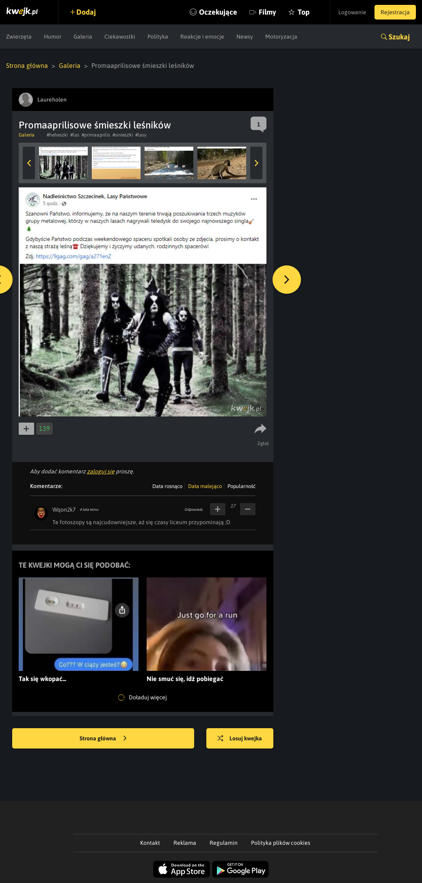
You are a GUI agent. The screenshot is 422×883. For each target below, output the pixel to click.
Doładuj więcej (142, 698)
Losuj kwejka (239, 738)
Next (256, 163)
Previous (29, 163)
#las (74, 135)
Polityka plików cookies (280, 843)
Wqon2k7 (64, 509)
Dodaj (86, 12)
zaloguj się (101, 471)
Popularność (241, 486)
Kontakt (150, 843)
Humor (52, 36)
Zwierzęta (19, 36)
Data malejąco (205, 486)
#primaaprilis (96, 135)
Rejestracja (395, 12)
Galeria (83, 36)
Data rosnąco (167, 486)
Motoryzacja (281, 36)
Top (303, 12)
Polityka (157, 36)
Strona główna (27, 65)
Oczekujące (218, 12)
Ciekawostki (119, 36)
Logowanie (352, 12)
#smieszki (123, 135)
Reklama (184, 843)
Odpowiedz (193, 510)
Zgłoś (263, 443)
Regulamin (224, 843)
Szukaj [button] (399, 37)
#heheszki (57, 135)
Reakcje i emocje (202, 36)
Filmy (267, 12)
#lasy (141, 135)
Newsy (244, 36)
